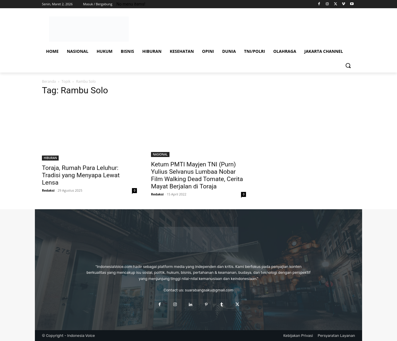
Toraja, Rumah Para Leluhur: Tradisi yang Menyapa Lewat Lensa (81, 175)
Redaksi (48, 190)
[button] (348, 65)
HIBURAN (50, 158)
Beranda (49, 81)
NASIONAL (160, 154)
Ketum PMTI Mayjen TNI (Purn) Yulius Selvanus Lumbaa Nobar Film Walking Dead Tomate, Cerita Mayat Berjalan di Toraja (197, 175)
